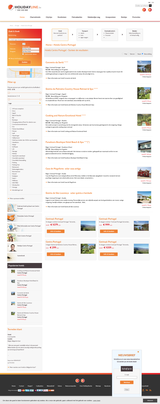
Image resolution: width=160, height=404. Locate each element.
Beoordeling (148, 54)
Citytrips (49, 17)
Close (126, 389)
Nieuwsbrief (50, 386)
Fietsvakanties (77, 17)
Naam (139, 54)
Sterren (132, 54)
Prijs (125, 54)
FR (153, 2)
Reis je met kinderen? (17, 58)
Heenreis (12, 49)
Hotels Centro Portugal (26, 25)
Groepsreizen (111, 17)
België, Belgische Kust (14, 341)
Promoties (136, 17)
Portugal (17, 25)
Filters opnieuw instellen (17, 198)
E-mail (127, 375)
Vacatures (107, 386)
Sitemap (98, 386)
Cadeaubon (39, 386)
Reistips (124, 17)
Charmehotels (35, 17)
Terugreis (12, 51)
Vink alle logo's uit (17, 190)
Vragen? (30, 386)
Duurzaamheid (143, 386)
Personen (13, 44)
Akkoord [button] (150, 400)
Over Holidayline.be (86, 386)
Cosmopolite (12, 337)
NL (149, 2)
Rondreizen (62, 17)
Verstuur (127, 382)
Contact (21, 386)
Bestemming (12, 35)
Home (22, 17)
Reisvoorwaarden (70, 386)
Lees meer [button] (96, 400)
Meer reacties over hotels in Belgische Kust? (23, 367)
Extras (60, 386)
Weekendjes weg (94, 17)
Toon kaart (24, 73)
